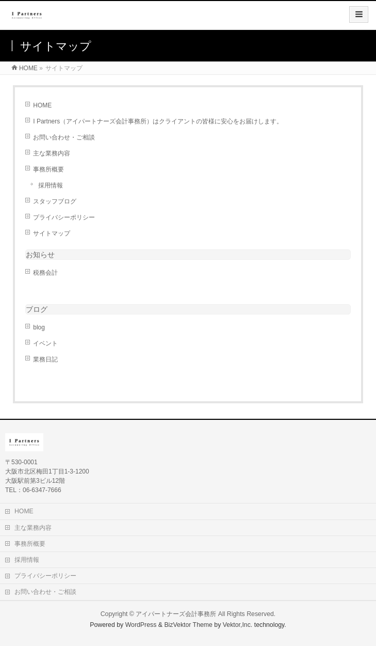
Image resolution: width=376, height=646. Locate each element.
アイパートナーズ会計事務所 (176, 614)
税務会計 (45, 272)
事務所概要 (48, 169)
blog (39, 327)
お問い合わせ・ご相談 (64, 137)
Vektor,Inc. (238, 624)
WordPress (141, 624)
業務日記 (45, 359)
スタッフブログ (54, 201)
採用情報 (50, 185)
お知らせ (40, 254)
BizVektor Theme (188, 624)
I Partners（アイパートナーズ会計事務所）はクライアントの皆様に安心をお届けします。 (158, 121)
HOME (42, 105)
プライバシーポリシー (64, 217)
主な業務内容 (51, 153)
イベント (45, 343)
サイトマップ (51, 233)
